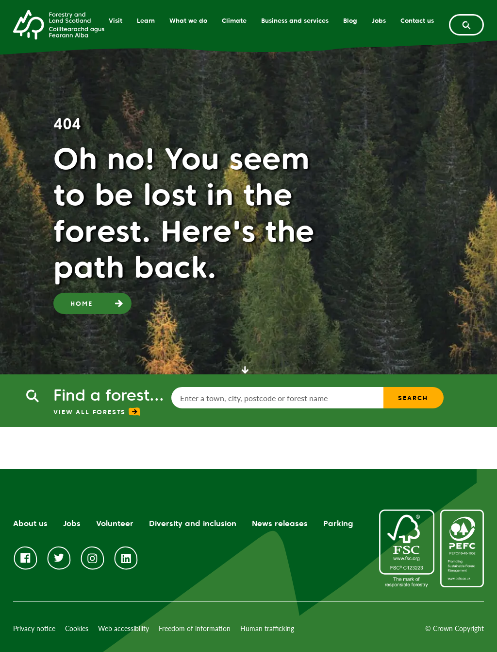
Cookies (76, 628)
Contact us (417, 20)
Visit (115, 20)
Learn (146, 20)
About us (30, 523)
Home (81, 303)
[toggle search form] (466, 24)
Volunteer (114, 523)
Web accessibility (123, 628)
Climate (234, 20)
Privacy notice (34, 628)
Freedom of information (195, 628)
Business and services (295, 20)
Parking (338, 523)
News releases (280, 523)
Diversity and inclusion (192, 523)
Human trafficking (267, 628)
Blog (350, 20)
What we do (188, 20)
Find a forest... (108, 395)
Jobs (379, 20)
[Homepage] (58, 23)
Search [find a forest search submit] (413, 398)
